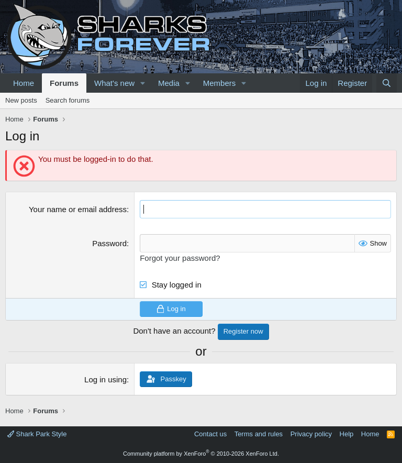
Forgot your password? (180, 257)
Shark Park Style (36, 434)
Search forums (68, 100)
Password (109, 243)
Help (347, 434)
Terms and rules (258, 434)
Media (169, 83)
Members (219, 83)
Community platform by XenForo (201, 453)
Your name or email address (78, 209)
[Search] (386, 83)
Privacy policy (311, 434)
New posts (21, 100)
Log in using (105, 379)
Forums (64, 83)
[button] (143, 83)
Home (23, 83)
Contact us (210, 434)
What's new (114, 83)
